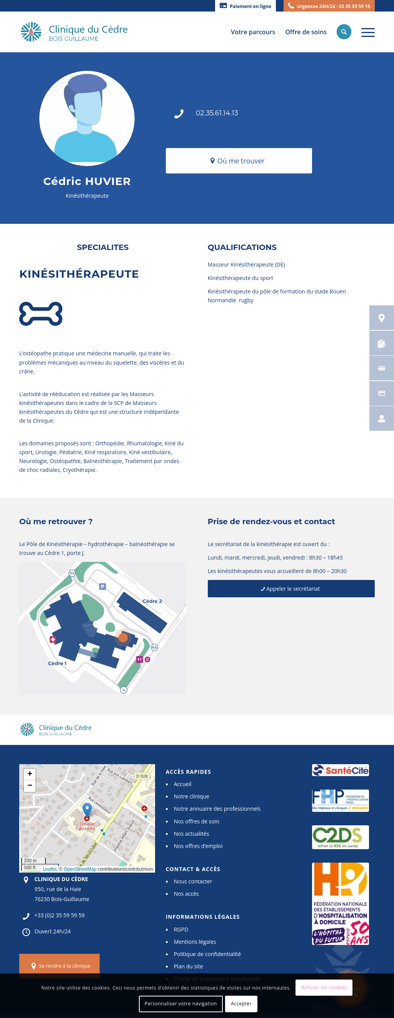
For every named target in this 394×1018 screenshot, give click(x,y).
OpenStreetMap (80, 869)
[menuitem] (245, 6)
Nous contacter (193, 881)
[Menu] (365, 32)
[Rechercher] (344, 32)
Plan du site (188, 966)
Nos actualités (191, 833)
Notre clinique (191, 796)
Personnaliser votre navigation (181, 1003)
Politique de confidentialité (207, 954)
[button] (87, 810)
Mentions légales (195, 941)
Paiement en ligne (250, 6)
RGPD (181, 929)
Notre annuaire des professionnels (217, 808)
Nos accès (186, 893)
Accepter (241, 1003)
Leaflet (50, 869)
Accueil (183, 784)
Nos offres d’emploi (198, 846)
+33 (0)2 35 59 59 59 (59, 915)
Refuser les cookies (324, 987)
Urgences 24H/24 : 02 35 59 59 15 (333, 6)
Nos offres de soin (196, 821)
